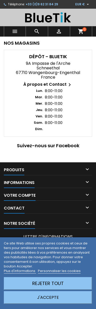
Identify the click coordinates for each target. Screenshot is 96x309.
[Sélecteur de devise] (82, 4)
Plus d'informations (20, 270)
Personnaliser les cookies (59, 270)
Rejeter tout (48, 283)
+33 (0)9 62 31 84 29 (42, 4)
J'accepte (48, 297)
